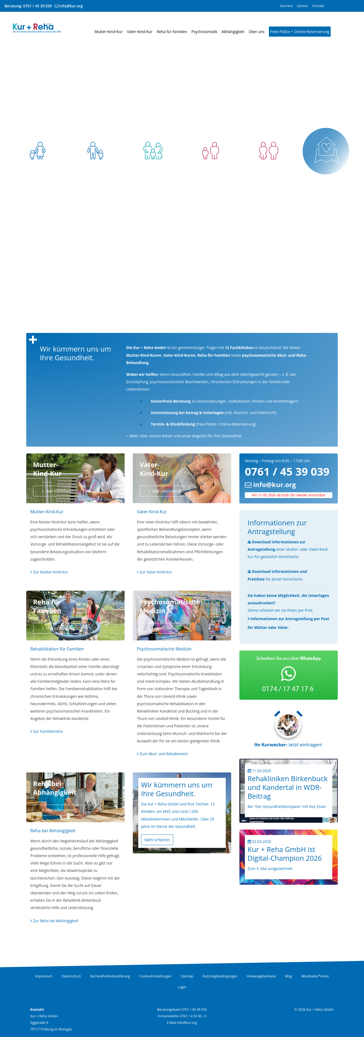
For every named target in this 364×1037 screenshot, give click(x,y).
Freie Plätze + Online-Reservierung (300, 31)
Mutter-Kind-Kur (109, 31)
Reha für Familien (172, 31)
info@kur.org (71, 5)
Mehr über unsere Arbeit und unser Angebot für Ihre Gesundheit (184, 435)
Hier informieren (60, 491)
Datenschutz (71, 976)
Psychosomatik (205, 31)
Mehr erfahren (157, 839)
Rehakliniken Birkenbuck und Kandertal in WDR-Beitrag (288, 787)
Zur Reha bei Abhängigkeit (55, 920)
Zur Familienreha (48, 731)
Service (302, 6)
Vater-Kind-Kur (139, 31)
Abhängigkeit (233, 31)
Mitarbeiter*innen (315, 976)
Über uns (257, 31)
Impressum (43, 976)
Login (182, 987)
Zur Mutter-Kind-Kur (50, 572)
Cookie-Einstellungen (155, 976)
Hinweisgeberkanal (261, 976)
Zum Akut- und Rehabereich (164, 753)
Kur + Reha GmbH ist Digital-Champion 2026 (285, 854)
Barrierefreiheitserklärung (110, 976)
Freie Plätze (326, 183)
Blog (288, 976)
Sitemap (187, 976)
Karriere (286, 6)
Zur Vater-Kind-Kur (156, 572)
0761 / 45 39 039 (37, 5)
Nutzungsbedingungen (220, 976)
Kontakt (318, 6)
